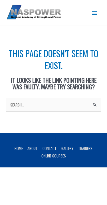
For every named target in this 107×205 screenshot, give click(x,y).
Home (19, 148)
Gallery (67, 148)
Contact (49, 148)
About (32, 148)
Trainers (85, 148)
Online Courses (53, 156)
